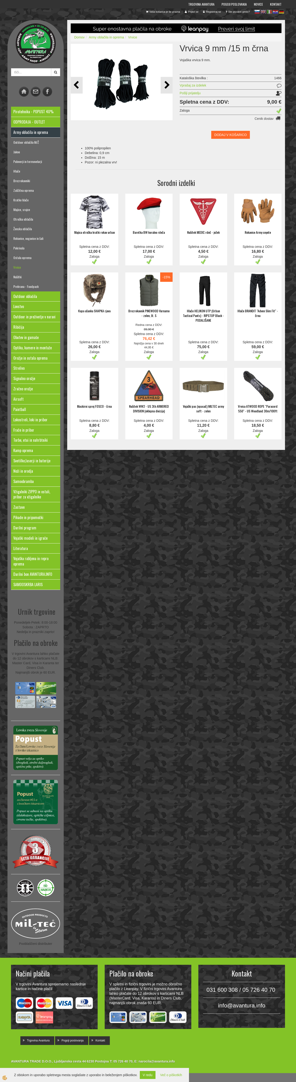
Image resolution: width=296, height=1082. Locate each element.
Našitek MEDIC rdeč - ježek (203, 232)
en (263, 12)
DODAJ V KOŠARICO (230, 135)
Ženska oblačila (22, 228)
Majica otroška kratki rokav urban (94, 232)
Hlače (16, 171)
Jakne (16, 151)
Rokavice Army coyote (258, 232)
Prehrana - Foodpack (26, 286)
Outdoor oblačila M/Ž (26, 142)
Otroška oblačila (23, 219)
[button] (167, 85)
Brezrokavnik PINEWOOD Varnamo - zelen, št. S (149, 313)
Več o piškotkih (171, 1075)
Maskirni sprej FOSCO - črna (94, 406)
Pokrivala (18, 247)
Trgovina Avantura (201, 4)
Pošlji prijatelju (190, 93)
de (281, 12)
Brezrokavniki (21, 180)
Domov (79, 37)
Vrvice (17, 267)
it (269, 12)
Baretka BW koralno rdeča (149, 232)
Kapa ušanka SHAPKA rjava (94, 310)
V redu (147, 1075)
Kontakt (275, 4)
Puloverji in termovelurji (27, 161)
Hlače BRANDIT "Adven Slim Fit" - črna (257, 313)
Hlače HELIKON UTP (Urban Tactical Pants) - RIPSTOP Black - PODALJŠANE (203, 315)
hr (275, 12)
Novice (258, 4)
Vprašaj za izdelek (193, 85)
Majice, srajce (21, 209)
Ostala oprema (22, 257)
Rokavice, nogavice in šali (28, 238)
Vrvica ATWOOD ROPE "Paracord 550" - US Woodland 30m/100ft (258, 408)
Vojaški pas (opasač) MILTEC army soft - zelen (203, 408)
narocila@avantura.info (156, 1061)
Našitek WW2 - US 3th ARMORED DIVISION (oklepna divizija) (149, 408)
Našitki (17, 276)
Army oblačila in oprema (106, 37)
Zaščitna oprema (23, 190)
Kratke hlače (21, 199)
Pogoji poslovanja (234, 4)
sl (257, 12)
